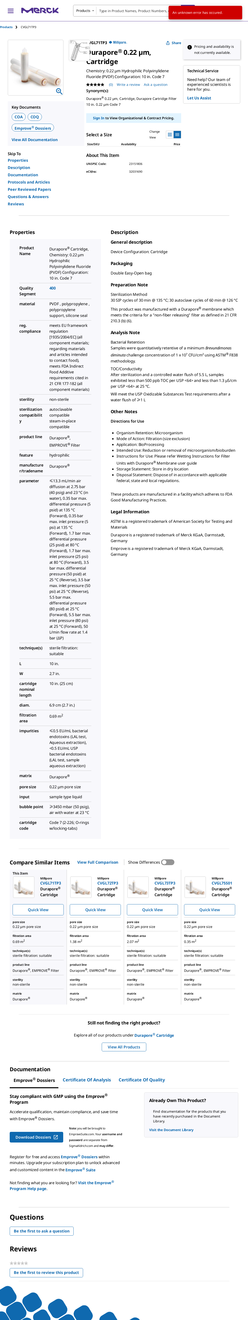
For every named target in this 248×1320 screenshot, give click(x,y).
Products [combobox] (83, 10)
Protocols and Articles (29, 182)
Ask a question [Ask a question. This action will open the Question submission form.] (156, 84)
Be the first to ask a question (42, 1231)
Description (19, 167)
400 (52, 288)
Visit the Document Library (171, 1129)
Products (6, 27)
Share (173, 42)
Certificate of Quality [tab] (142, 1080)
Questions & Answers (28, 196)
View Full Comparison (97, 862)
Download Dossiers (37, 1137)
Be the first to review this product (48, 1273)
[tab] (10, 27)
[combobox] (134, 10)
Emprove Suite (80, 1170)
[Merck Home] (40, 10)
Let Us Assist (199, 98)
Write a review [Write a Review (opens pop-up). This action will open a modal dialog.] (128, 84)
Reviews (16, 204)
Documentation (23, 174)
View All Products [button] (124, 1047)
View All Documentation (34, 139)
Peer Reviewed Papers (29, 189)
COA (19, 117)
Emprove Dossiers (33, 128)
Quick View (38, 909)
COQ (35, 117)
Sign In (98, 118)
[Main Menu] (11, 10)
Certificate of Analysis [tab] (87, 1080)
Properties (18, 160)
